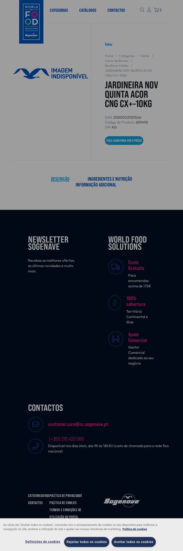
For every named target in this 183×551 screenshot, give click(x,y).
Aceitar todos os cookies (133, 542)
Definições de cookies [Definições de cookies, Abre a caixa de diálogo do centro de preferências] (42, 542)
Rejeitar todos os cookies (87, 542)
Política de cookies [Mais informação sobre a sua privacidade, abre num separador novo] (134, 529)
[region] (91, 534)
